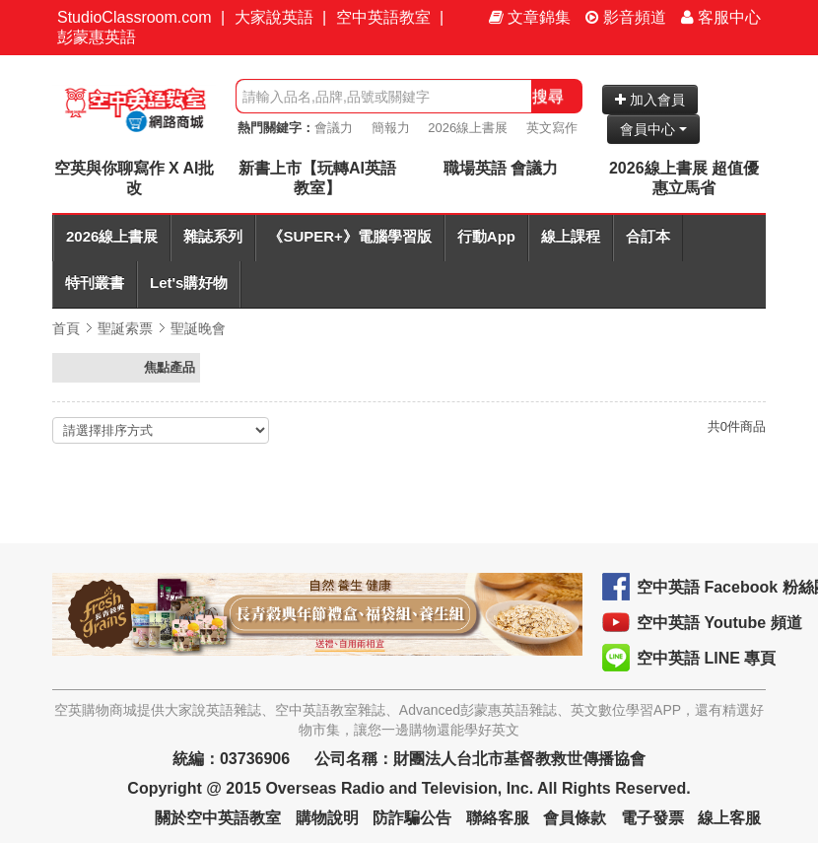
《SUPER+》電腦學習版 (349, 236)
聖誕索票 (125, 328)
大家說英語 (274, 17)
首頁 (66, 328)
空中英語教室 (383, 17)
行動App (486, 236)
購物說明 (327, 817)
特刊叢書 (94, 282)
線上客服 (729, 817)
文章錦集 (530, 17)
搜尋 (548, 96)
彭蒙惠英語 (96, 37)
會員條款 (574, 817)
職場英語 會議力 (500, 168)
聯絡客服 (497, 817)
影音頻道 (625, 17)
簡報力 (391, 127)
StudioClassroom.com (134, 17)
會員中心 (653, 129)
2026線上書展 (468, 127)
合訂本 (648, 236)
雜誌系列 (212, 236)
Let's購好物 (189, 282)
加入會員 (650, 99)
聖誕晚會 (198, 328)
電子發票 (652, 817)
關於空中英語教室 (218, 817)
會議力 (333, 127)
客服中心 (721, 17)
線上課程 (570, 236)
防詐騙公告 (412, 817)
